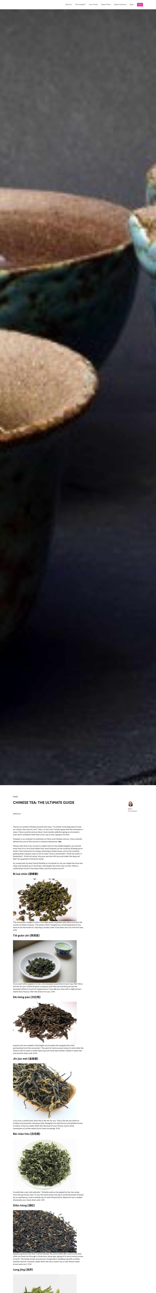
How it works (93, 4)
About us (69, 4)
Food (15, 797)
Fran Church (132, 811)
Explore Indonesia (120, 4)
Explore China (106, 4)
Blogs (132, 4)
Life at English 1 (80, 4)
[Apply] (140, 4)
